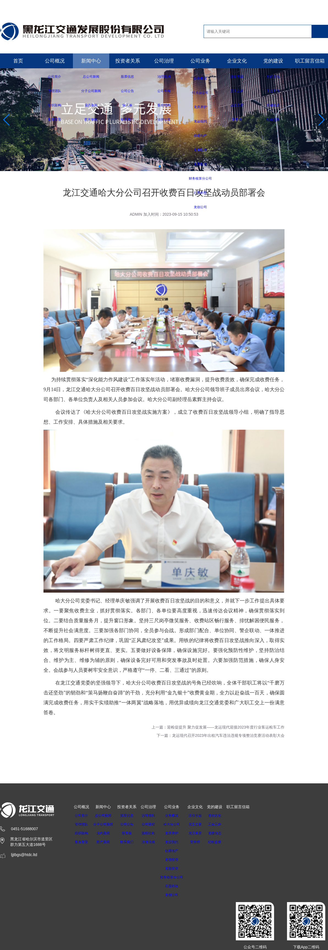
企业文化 (237, 61)
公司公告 (130, 824)
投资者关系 (127, 61)
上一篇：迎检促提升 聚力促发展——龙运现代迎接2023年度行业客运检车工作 (218, 727)
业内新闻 (105, 833)
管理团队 (81, 824)
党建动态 (221, 833)
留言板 (130, 833)
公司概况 (55, 61)
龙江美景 (202, 833)
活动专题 (202, 815)
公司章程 (151, 824)
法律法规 (151, 842)
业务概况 (177, 815)
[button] (159, 166)
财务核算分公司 (176, 877)
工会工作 (221, 824)
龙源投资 (177, 859)
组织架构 (81, 833)
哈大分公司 (177, 824)
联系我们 (130, 842)
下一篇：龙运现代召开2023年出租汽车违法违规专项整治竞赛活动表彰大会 (221, 735)
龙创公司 (177, 895)
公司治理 (164, 61)
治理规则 (151, 815)
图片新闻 (105, 842)
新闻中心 (91, 61)
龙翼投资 (177, 868)
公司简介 (81, 815)
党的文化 (221, 815)
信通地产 (177, 851)
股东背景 (81, 842)
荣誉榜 (202, 842)
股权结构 (151, 833)
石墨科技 (177, 886)
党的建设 (273, 61)
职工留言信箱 (310, 61)
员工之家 (202, 824)
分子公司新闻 (104, 824)
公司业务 (200, 61)
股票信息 (130, 815)
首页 (18, 61)
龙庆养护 (177, 833)
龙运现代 (177, 842)
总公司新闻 (104, 815)
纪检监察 (221, 842)
